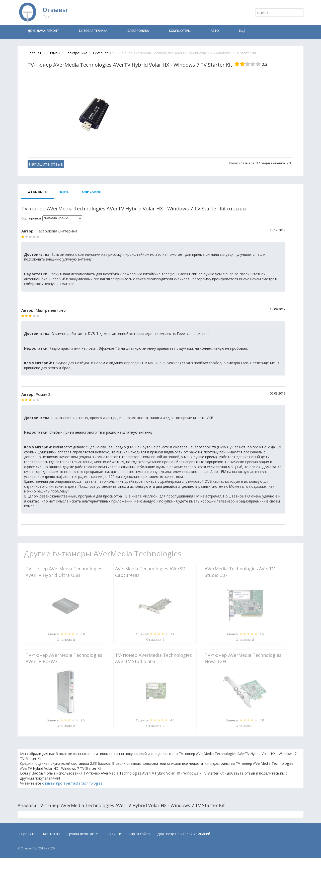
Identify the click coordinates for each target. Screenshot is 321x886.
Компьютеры (180, 31)
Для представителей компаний (183, 833)
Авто (215, 31)
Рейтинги (113, 833)
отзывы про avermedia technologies (72, 783)
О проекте (26, 833)
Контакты (51, 833)
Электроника (138, 31)
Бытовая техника (93, 31)
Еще (242, 31)
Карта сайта (139, 833)
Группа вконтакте (82, 833)
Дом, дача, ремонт (43, 31)
